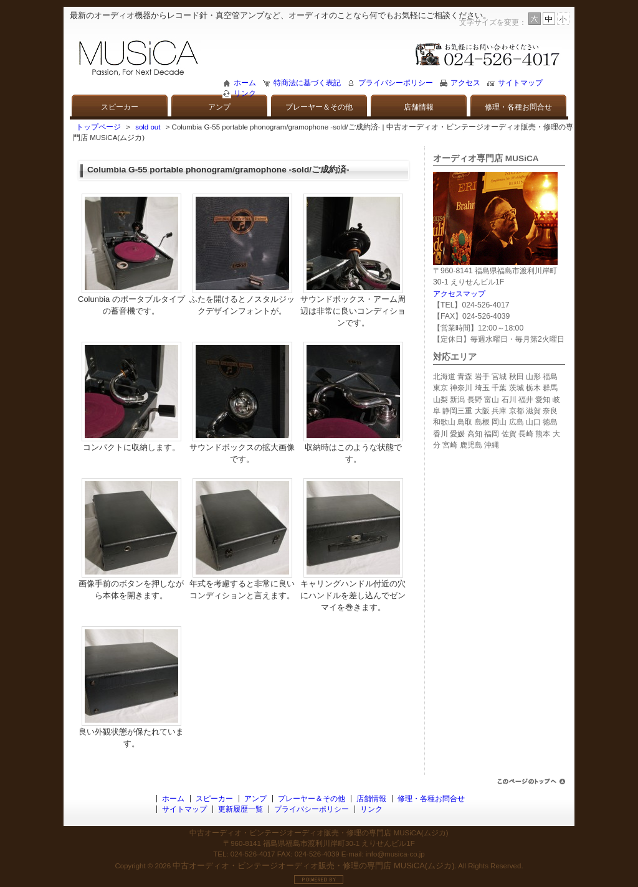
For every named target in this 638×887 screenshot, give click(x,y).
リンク (245, 93)
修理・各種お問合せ (518, 107)
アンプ (219, 107)
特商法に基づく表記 (307, 83)
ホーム (245, 83)
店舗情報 (419, 107)
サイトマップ (520, 83)
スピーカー (119, 107)
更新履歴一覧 (240, 809)
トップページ (98, 127)
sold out (147, 127)
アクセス (465, 83)
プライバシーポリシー (395, 83)
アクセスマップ (459, 293)
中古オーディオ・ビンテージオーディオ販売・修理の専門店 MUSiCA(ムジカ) (313, 865)
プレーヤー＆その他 (319, 107)
